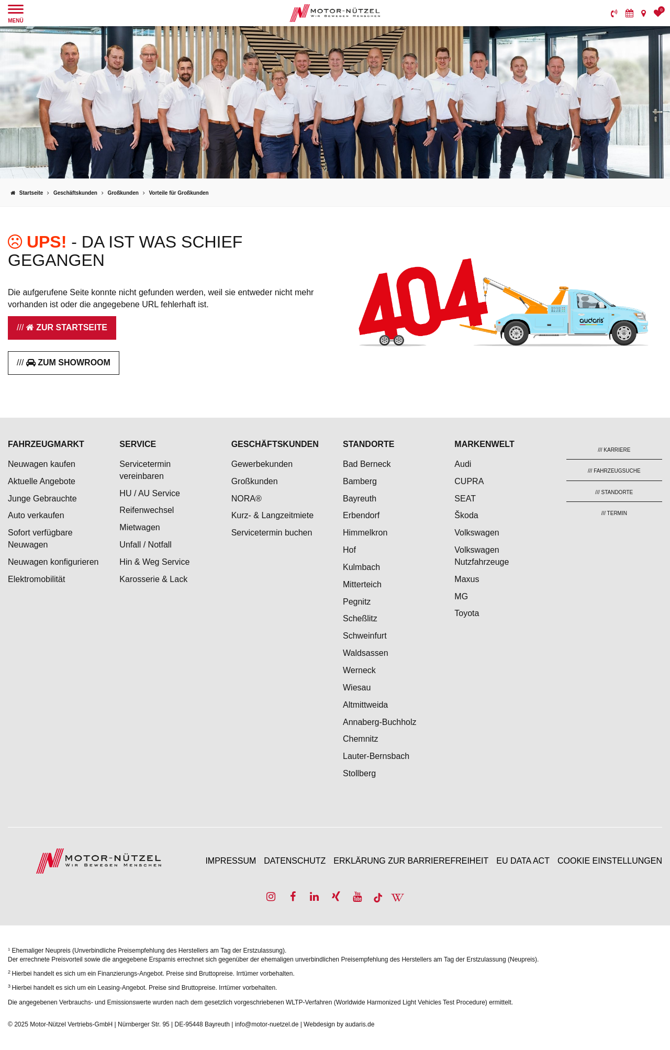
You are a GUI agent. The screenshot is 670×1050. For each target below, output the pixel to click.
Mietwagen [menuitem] (139, 527)
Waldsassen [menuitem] (365, 653)
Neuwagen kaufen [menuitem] (41, 464)
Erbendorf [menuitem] (361, 515)
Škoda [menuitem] (466, 515)
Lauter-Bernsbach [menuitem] (376, 756)
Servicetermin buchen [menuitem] (271, 532)
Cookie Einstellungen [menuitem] (609, 860)
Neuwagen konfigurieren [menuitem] (53, 561)
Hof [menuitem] (349, 549)
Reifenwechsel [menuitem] (146, 510)
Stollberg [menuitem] (359, 773)
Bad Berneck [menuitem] (367, 464)
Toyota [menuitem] (466, 613)
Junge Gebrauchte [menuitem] (42, 498)
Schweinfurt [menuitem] (365, 635)
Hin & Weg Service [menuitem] (154, 561)
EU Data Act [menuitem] (523, 860)
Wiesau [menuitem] (357, 687)
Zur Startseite (66, 327)
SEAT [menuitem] (465, 498)
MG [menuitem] (461, 596)
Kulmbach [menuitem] (361, 567)
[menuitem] (614, 13)
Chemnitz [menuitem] (360, 738)
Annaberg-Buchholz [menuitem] (380, 722)
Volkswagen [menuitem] (476, 532)
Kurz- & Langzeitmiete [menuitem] (272, 515)
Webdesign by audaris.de (339, 1024)
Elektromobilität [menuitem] (36, 579)
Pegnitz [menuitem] (357, 601)
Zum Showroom (68, 362)
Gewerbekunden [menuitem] (262, 464)
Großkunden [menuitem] (254, 481)
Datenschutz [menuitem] (295, 860)
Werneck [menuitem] (359, 670)
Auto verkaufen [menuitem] (36, 515)
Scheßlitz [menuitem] (360, 618)
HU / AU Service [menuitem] (149, 493)
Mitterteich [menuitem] (362, 584)
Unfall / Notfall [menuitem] (145, 544)
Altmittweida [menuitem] (365, 704)
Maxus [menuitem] (466, 579)
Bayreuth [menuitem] (359, 498)
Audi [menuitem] (462, 464)
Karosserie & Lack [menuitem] (153, 579)
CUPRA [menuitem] (469, 481)
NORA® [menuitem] (247, 498)
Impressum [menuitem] (230, 860)
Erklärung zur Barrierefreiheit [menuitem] (410, 860)
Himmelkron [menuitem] (365, 532)
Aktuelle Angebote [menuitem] (41, 481)
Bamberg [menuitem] (360, 481)
